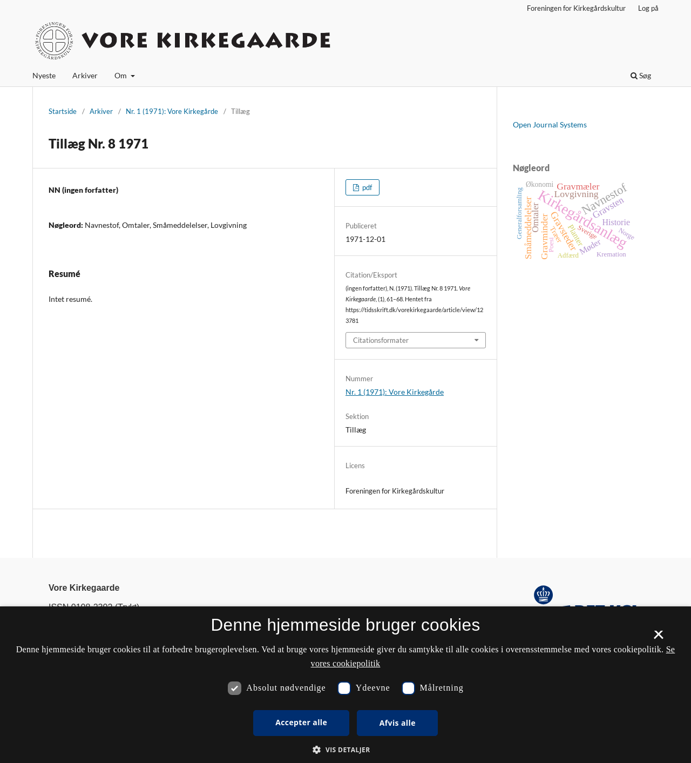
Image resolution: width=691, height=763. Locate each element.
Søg (641, 75)
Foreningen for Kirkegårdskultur (576, 8)
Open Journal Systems (550, 124)
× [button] (658, 638)
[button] (345, 749)
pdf (366, 187)
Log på (648, 8)
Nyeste (44, 75)
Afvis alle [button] (398, 723)
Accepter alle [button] (301, 722)
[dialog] (345, 684)
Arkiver (85, 75)
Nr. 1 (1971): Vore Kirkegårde (172, 111)
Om (121, 75)
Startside (63, 111)
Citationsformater (381, 340)
